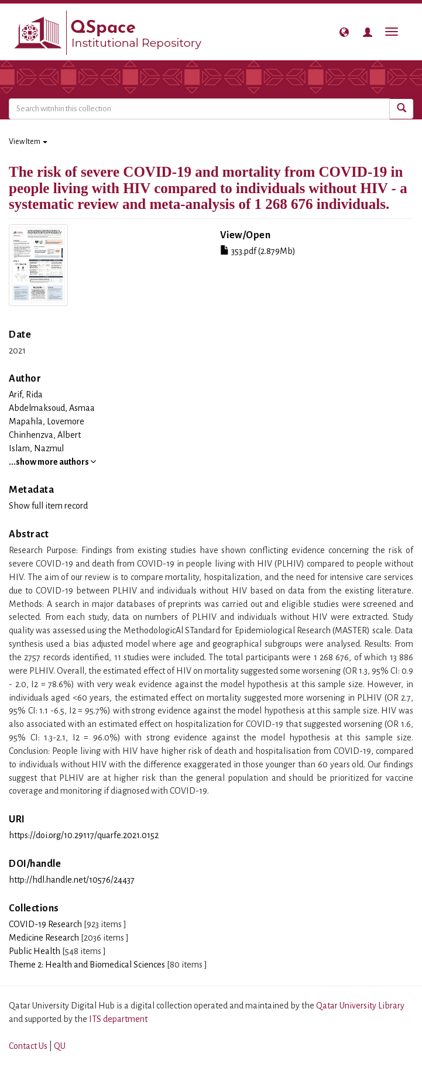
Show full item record (48, 505)
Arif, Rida (26, 394)
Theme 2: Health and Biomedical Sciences (87, 964)
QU (60, 1046)
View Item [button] (28, 142)
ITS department (118, 1019)
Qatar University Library (360, 1005)
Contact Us (28, 1046)
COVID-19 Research (45, 924)
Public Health (34, 951)
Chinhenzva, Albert (45, 435)
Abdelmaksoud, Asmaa (52, 408)
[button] (344, 32)
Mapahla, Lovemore (46, 421)
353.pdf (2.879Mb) (258, 251)
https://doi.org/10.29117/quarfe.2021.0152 (84, 835)
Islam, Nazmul (36, 448)
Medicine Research (44, 937)
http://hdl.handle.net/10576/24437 (72, 879)
